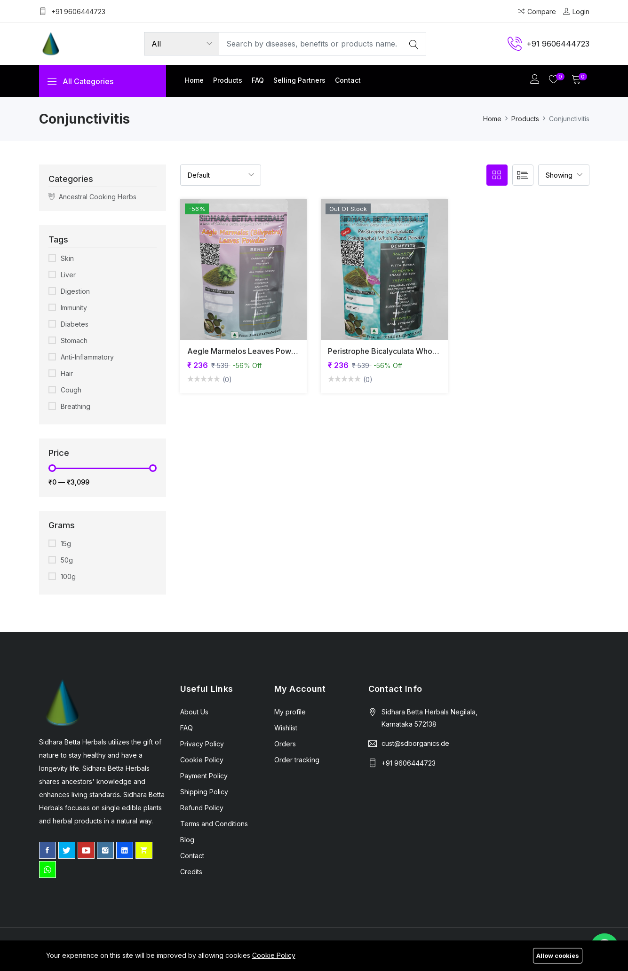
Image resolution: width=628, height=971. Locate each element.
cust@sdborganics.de (415, 743)
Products (227, 80)
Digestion (75, 291)
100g (68, 576)
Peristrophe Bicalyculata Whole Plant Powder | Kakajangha (432, 351)
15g (66, 544)
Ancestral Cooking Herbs (92, 196)
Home (194, 80)
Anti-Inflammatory (87, 357)
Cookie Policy (273, 955)
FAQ (258, 80)
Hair (67, 373)
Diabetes (74, 324)
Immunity (74, 308)
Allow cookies (557, 955)
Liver (68, 275)
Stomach (74, 341)
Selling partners (299, 80)
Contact (348, 80)
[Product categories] (181, 43)
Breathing (75, 406)
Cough (71, 390)
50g (67, 560)
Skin (67, 258)
